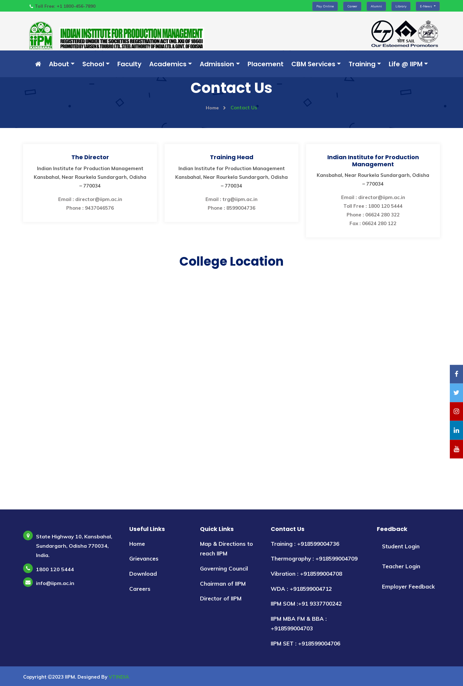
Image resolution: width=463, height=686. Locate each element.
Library (400, 6)
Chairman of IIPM (223, 583)
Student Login (401, 546)
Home (216, 108)
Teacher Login (401, 566)
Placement (266, 64)
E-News (426, 6)
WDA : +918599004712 (301, 588)
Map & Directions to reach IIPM (226, 548)
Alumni (376, 6)
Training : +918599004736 (305, 543)
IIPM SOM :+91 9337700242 (306, 603)
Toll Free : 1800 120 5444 (373, 206)
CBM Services (313, 64)
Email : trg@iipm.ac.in (231, 199)
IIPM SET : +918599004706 (305, 643)
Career (352, 6)
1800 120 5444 (55, 569)
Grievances (144, 558)
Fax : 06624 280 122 (373, 223)
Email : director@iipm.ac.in (90, 199)
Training (362, 64)
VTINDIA (119, 677)
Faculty (129, 64)
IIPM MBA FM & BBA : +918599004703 (299, 623)
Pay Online (325, 6)
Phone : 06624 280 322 (373, 215)
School (93, 64)
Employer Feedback (408, 586)
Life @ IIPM (405, 64)
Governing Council (224, 568)
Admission (217, 64)
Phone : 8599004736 (231, 208)
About (59, 64)
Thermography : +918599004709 (314, 558)
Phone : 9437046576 (90, 208)
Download (143, 573)
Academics (167, 64)
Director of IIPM (220, 598)
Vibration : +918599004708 (306, 573)
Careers (139, 588)
